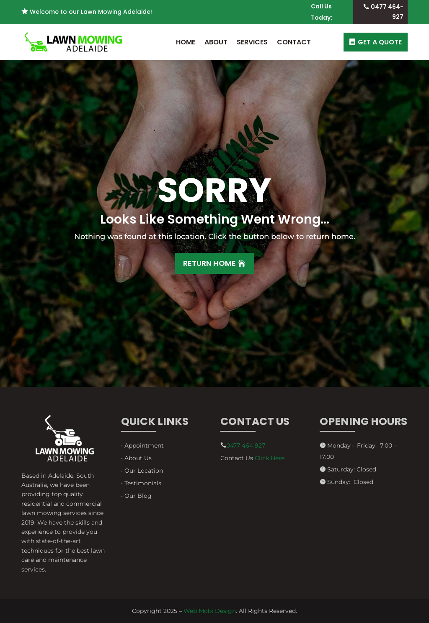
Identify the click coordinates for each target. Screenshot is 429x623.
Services (252, 42)
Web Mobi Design (209, 611)
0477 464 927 (245, 445)
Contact (294, 42)
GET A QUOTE (380, 42)
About (215, 42)
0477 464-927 (387, 12)
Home (185, 42)
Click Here (269, 458)
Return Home (209, 263)
